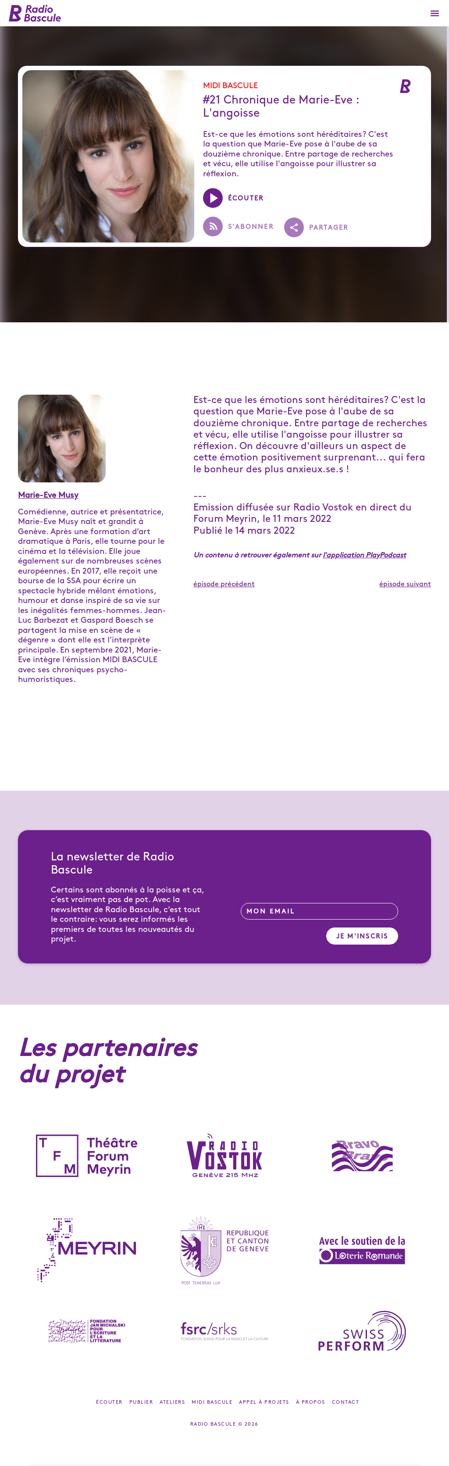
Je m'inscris (362, 937)
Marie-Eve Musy (48, 495)
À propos (310, 1402)
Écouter (109, 1402)
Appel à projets (264, 1402)
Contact (346, 1402)
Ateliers (172, 1402)
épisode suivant (405, 584)
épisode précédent (224, 584)
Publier (141, 1402)
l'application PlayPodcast (364, 555)
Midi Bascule (230, 85)
